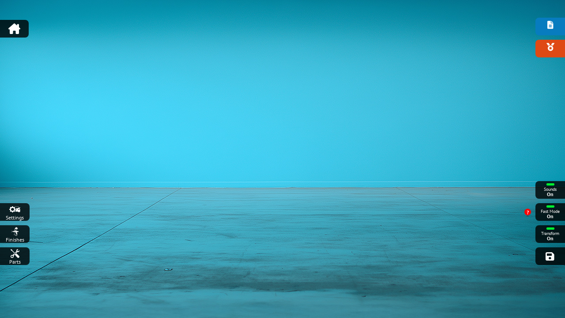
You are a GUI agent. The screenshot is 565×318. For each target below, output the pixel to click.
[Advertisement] (282, 24)
